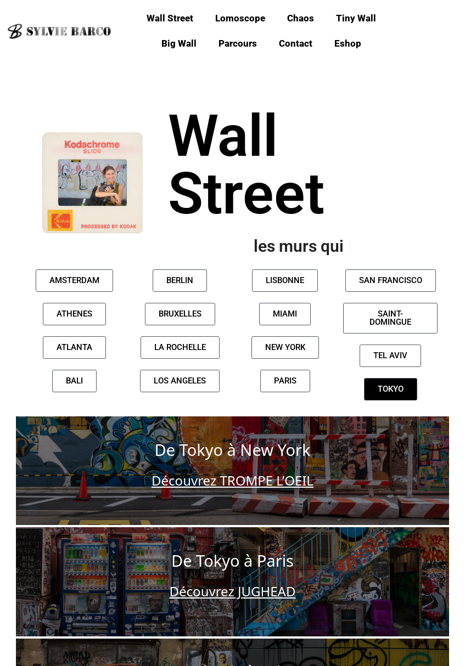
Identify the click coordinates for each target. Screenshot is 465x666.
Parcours (238, 43)
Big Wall (179, 43)
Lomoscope (240, 18)
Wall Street (170, 18)
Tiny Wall (356, 18)
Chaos (300, 18)
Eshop (347, 43)
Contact (295, 43)
